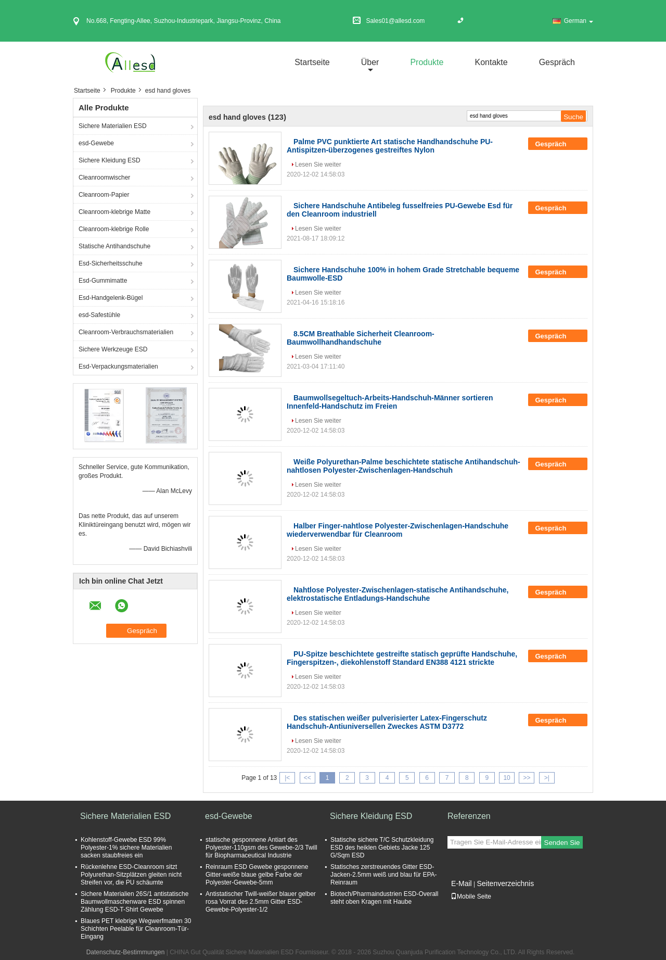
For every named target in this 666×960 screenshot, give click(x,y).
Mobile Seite (471, 896)
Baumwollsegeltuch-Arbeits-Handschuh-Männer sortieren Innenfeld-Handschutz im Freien (390, 402)
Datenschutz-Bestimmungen (125, 952)
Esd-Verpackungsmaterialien (118, 366)
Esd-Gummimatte (103, 280)
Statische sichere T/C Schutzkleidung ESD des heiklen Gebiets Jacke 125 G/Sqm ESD (382, 847)
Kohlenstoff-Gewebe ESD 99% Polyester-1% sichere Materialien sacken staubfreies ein (126, 847)
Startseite (312, 62)
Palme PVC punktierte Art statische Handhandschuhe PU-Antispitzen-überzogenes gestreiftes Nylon (390, 145)
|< (287, 777)
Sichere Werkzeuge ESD (113, 349)
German (578, 20)
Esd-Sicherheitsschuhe (111, 263)
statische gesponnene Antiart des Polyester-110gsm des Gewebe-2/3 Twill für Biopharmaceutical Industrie (261, 847)
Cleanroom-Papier (104, 194)
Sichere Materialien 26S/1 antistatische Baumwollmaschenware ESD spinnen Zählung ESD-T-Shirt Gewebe (134, 901)
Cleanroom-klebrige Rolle (114, 229)
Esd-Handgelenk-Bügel (111, 297)
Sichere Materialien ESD (113, 126)
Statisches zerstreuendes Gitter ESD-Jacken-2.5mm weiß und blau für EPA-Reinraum (383, 874)
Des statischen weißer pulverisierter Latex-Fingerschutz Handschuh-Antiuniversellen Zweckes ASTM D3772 (387, 722)
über (370, 62)
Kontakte (491, 62)
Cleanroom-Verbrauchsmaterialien (126, 332)
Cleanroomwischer (104, 177)
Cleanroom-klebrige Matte (114, 212)
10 (506, 777)
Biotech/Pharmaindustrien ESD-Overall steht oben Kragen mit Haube (384, 897)
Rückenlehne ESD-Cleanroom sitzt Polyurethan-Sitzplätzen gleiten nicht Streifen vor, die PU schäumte (131, 874)
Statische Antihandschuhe (114, 246)
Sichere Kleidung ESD (109, 160)
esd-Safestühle (99, 315)
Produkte (426, 62)
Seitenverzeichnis (505, 883)
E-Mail (461, 883)
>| (546, 777)
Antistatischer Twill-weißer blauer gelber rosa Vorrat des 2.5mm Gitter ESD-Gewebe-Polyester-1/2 (261, 901)
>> (526, 777)
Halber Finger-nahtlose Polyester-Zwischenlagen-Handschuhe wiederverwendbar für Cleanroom (397, 530)
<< (307, 777)
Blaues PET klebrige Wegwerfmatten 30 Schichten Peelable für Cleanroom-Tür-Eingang (136, 928)
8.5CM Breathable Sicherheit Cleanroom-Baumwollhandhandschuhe (360, 338)
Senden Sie (562, 843)
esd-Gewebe (96, 143)
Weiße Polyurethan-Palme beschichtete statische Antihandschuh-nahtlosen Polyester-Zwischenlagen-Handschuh (403, 466)
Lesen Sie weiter (318, 164)
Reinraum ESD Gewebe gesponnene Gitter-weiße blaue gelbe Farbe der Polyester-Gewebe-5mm (257, 874)
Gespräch (557, 62)
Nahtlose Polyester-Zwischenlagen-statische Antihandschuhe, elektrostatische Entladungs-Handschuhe (397, 594)
